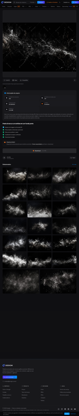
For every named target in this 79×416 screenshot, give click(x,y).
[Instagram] (61, 409)
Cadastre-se (66, 2)
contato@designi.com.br (10, 381)
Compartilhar (24, 80)
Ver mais (74, 164)
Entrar (75, 2)
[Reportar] (74, 80)
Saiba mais (73, 414)
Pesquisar (41, 2)
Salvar (14, 80)
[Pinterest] (68, 409)
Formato (33, 2)
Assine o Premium (52, 2)
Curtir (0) (7, 80)
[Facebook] (65, 409)
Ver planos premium (10, 377)
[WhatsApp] (58, 409)
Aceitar (67, 414)
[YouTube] (74, 409)
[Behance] (71, 409)
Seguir (72, 157)
